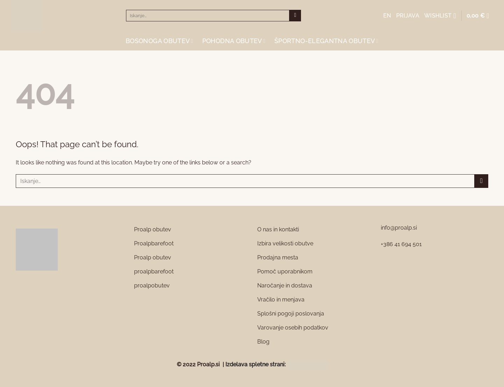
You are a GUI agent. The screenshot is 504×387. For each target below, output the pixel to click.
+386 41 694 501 (401, 244)
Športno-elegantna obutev (326, 41)
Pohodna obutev (233, 41)
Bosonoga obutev (159, 41)
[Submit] (295, 16)
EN (387, 15)
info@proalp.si (399, 227)
